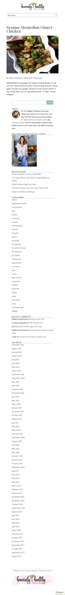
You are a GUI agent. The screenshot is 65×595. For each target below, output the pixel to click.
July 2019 (15, 471)
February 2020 (17, 456)
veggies (15, 311)
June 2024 (15, 363)
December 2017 (18, 541)
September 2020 (18, 437)
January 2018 (17, 537)
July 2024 (15, 359)
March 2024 (16, 371)
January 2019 (17, 493)
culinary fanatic (18, 122)
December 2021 (18, 411)
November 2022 (18, 393)
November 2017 (18, 545)
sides (14, 296)
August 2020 (17, 441)
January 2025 (17, 352)
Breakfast (16, 218)
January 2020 (17, 460)
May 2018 (15, 523)
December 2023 (18, 374)
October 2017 (17, 549)
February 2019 (17, 489)
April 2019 (15, 482)
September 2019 (18, 467)
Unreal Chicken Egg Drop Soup (24, 184)
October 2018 (17, 504)
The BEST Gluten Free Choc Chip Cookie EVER (30, 188)
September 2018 (18, 508)
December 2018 (18, 497)
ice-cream (16, 266)
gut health (16, 255)
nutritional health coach (37, 120)
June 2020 (15, 445)
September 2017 (18, 552)
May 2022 (15, 400)
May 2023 (15, 382)
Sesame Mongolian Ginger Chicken (30, 29)
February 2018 (17, 534)
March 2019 (16, 486)
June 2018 (15, 519)
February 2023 (17, 389)
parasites (15, 289)
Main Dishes (38, 78)
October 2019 (17, 463)
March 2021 (16, 430)
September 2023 (18, 378)
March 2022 (16, 404)
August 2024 (17, 356)
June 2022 (15, 397)
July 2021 (15, 423)
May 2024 (15, 367)
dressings (15, 240)
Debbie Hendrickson (15, 78)
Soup (14, 303)
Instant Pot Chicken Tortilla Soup (32, 337)
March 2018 (16, 530)
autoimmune (17, 207)
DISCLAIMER (32, 571)
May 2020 (15, 449)
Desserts (15, 233)
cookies (15, 229)
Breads (14, 214)
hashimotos (16, 259)
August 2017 (17, 556)
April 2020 (15, 452)
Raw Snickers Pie (37, 319)
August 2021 (17, 419)
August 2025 (17, 348)
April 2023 (15, 385)
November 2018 (18, 500)
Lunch (14, 274)
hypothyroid (16, 263)
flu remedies (17, 251)
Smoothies (16, 300)
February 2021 (17, 434)
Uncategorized (17, 307)
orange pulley (39, 588)
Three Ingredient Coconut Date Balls (26, 174)
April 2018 (15, 526)
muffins (15, 285)
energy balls (16, 244)
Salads (14, 292)
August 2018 (17, 512)
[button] (60, 593)
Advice (14, 200)
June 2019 (15, 474)
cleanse (15, 222)
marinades (16, 281)
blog (13, 211)
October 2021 (17, 415)
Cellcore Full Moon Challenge (23, 192)
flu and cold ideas (19, 248)
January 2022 (17, 408)
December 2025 (18, 345)
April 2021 (15, 426)
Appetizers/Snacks (19, 203)
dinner (14, 237)
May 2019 (15, 478)
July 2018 (15, 515)
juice (14, 270)
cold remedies (17, 226)
